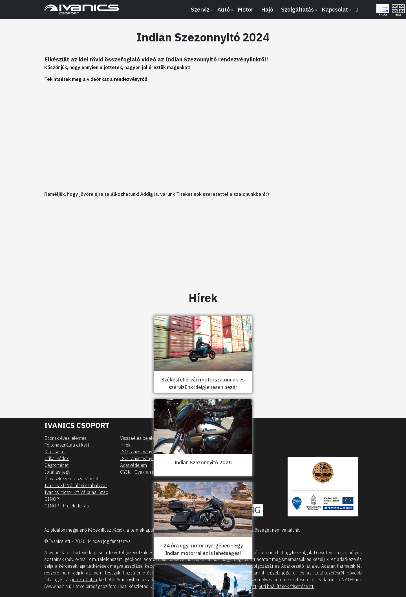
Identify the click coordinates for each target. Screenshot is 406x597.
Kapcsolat (55, 451)
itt (254, 586)
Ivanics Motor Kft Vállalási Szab (76, 492)
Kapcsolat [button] (335, 9)
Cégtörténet (57, 465)
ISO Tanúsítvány (136, 451)
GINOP (52, 499)
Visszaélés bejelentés (142, 438)
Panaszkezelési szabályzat (72, 478)
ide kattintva (84, 579)
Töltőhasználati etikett (67, 445)
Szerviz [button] (200, 9)
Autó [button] (223, 9)
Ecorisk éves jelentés (66, 438)
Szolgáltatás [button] (297, 9)
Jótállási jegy (57, 472)
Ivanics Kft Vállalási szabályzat (76, 485)
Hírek (125, 445)
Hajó (267, 9)
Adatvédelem (133, 465)
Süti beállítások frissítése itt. (286, 586)
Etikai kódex (57, 458)
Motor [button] (245, 9)
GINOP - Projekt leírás (67, 506)
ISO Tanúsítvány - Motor (144, 458)
